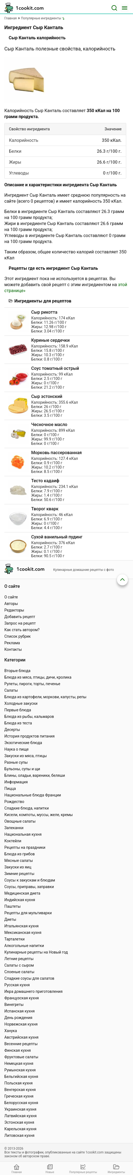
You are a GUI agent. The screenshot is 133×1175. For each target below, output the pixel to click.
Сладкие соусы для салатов (29, 978)
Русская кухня (17, 985)
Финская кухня (17, 1050)
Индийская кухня (19, 900)
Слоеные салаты (19, 972)
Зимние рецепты (19, 873)
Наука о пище (16, 749)
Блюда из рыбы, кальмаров (29, 716)
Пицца (10, 788)
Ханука (10, 1031)
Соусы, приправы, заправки (29, 887)
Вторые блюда (17, 671)
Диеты (10, 919)
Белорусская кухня (21, 1103)
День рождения (18, 1017)
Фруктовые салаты (21, 1057)
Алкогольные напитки (24, 945)
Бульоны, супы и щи (22, 769)
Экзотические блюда (23, 743)
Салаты (11, 690)
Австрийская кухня (21, 1037)
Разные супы (16, 762)
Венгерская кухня (20, 1089)
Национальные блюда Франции (32, 795)
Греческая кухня (18, 1096)
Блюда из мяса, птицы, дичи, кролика (37, 677)
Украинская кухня (20, 1109)
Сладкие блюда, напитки (26, 808)
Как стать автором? (22, 630)
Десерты (12, 729)
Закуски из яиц (17, 867)
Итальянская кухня (21, 926)
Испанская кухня (19, 1011)
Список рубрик (17, 636)
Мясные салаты (18, 860)
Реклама (12, 643)
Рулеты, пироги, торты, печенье (32, 684)
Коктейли (12, 841)
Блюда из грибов (19, 854)
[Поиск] (114, 8)
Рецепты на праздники (24, 847)
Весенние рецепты (21, 1044)
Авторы (11, 603)
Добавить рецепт (19, 617)
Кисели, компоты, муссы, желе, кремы (38, 815)
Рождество (14, 801)
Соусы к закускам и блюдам (29, 880)
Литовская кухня (19, 1135)
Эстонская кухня (19, 1122)
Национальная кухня (23, 834)
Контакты (13, 649)
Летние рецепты (19, 959)
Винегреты (14, 1004)
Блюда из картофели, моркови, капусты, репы (45, 697)
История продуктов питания (29, 736)
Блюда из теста (18, 723)
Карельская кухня (20, 1129)
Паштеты (12, 906)
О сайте (11, 597)
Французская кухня (21, 998)
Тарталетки (14, 939)
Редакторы (14, 610)
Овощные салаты (20, 821)
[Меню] (125, 8)
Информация (16, 782)
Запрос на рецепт (20, 623)
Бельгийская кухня (21, 1076)
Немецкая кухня (18, 1063)
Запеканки (13, 828)
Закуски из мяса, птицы (25, 756)
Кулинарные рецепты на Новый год (36, 952)
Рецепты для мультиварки (28, 913)
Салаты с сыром (19, 965)
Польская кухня (18, 1083)
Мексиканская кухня (22, 932)
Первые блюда (17, 710)
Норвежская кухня (20, 1024)
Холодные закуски (20, 703)
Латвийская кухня (20, 1116)
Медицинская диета (22, 893)
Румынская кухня (20, 1070)
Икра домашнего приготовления (33, 991)
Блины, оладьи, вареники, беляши (34, 775)
